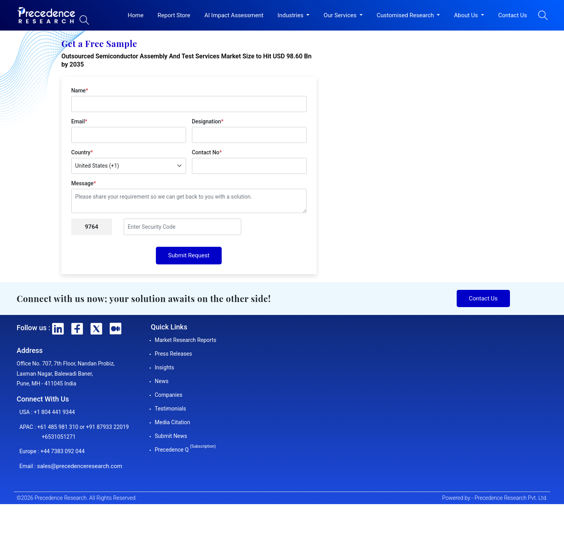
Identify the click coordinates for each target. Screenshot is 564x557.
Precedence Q (185, 450)
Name (79, 90)
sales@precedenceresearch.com (79, 466)
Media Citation (172, 422)
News (161, 381)
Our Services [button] (341, 15)
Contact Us (512, 15)
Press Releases (173, 354)
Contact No (207, 152)
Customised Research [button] (406, 15)
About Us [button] (466, 15)
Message (83, 183)
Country (82, 152)
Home (135, 15)
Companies (169, 395)
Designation (208, 121)
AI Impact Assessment (234, 15)
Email (79, 121)
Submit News (171, 436)
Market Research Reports (185, 340)
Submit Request (189, 255)
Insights (164, 367)
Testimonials (170, 408)
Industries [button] (291, 15)
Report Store (173, 15)
